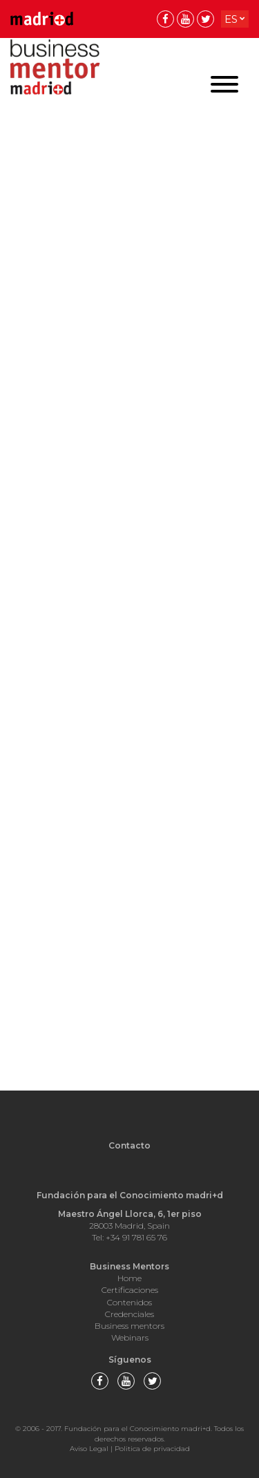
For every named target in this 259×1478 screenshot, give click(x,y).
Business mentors (129, 1326)
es (231, 19)
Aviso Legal (89, 1448)
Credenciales (129, 1314)
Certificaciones (130, 1290)
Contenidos (129, 1302)
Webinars (129, 1337)
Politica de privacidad (152, 1448)
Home (129, 1278)
